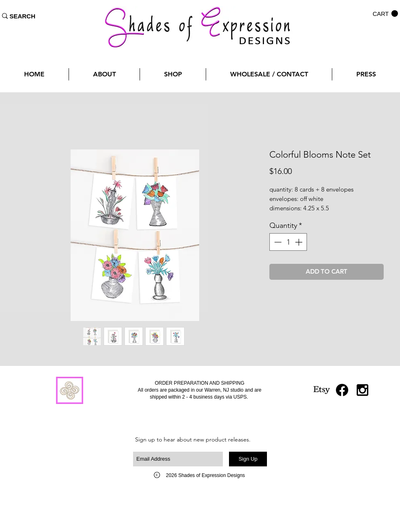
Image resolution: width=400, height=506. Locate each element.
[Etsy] (321, 390)
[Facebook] (342, 390)
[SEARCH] (22, 16)
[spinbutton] (288, 242)
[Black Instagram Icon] (362, 390)
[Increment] (299, 242)
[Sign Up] (248, 459)
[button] (385, 13)
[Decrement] (277, 242)
